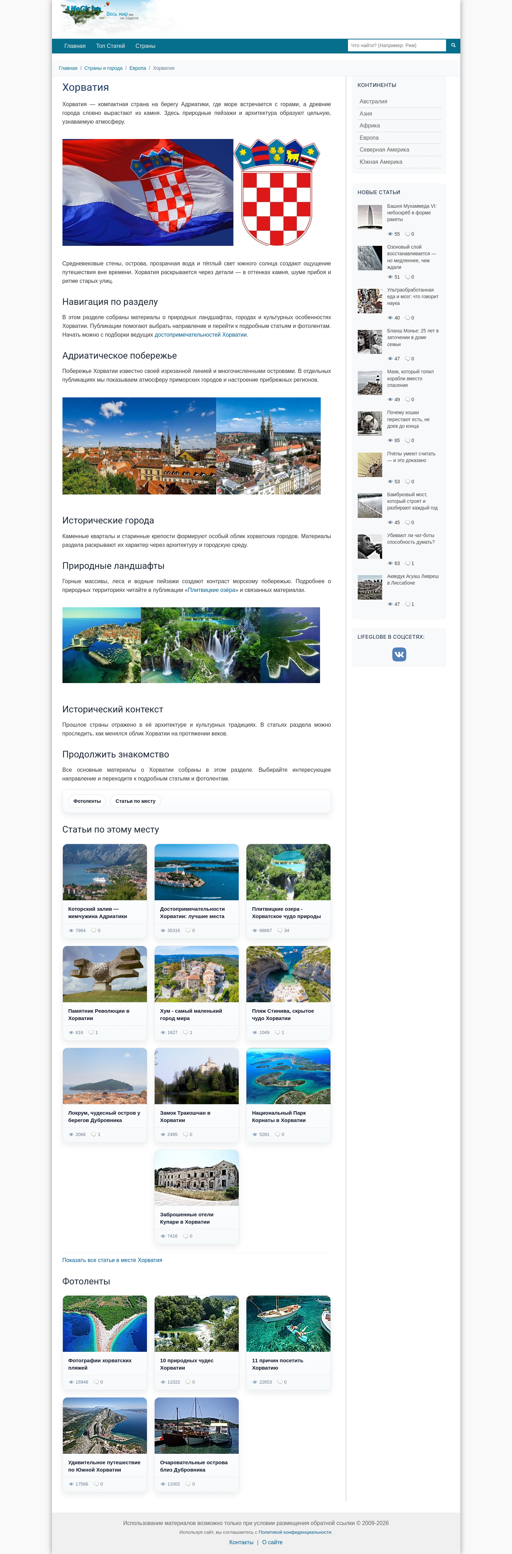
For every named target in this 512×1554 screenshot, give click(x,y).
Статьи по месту (135, 801)
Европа (137, 68)
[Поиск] (453, 45)
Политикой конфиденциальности (295, 1532)
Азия (366, 114)
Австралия (373, 101)
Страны (145, 46)
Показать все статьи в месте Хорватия (112, 1260)
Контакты (241, 1542)
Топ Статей (110, 46)
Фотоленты (87, 801)
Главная (75, 46)
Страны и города (103, 68)
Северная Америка (384, 150)
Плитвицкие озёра (211, 590)
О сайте (272, 1542)
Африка (370, 126)
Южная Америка (381, 162)
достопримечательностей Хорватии (201, 335)
